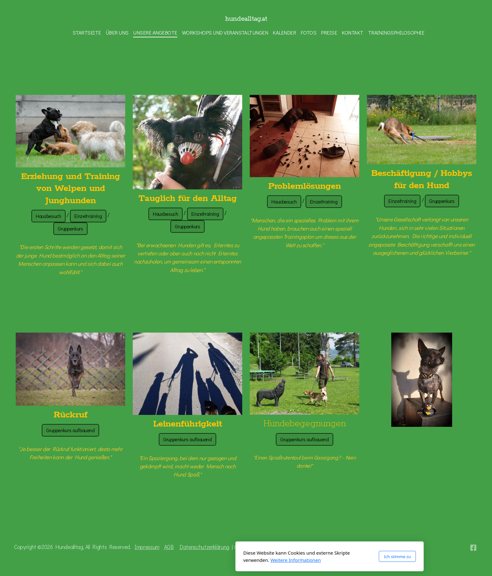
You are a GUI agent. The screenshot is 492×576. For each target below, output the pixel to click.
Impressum (147, 547)
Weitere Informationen (212, 560)
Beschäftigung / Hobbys (421, 173)
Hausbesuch (48, 216)
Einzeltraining (88, 216)
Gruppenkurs (70, 228)
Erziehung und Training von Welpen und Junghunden (70, 188)
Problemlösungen (304, 186)
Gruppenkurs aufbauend (70, 430)
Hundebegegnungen (304, 423)
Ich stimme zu (313, 556)
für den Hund (421, 185)
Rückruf (70, 415)
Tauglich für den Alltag (187, 198)
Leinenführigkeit (187, 424)
